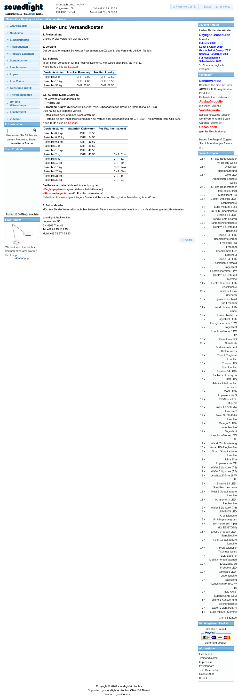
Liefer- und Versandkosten (50, 19)
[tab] (22, 26)
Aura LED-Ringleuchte (223, 447)
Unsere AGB (206, 674)
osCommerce (126, 694)
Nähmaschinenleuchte (223, 222)
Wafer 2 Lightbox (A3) (224, 467)
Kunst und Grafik (21, 87)
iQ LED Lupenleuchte (224, 210)
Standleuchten (19, 60)
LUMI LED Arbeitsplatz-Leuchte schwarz (225, 383)
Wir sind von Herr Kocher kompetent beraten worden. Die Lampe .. (21, 251)
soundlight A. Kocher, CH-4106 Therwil (127, 690)
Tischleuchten (19, 46)
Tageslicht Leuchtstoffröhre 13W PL (224, 435)
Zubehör (15, 119)
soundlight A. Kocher (130, 686)
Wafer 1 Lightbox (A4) (224, 507)
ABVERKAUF (18, 26)
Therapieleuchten (21, 94)
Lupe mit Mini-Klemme (223, 611)
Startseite (12, 19)
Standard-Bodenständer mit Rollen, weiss (226, 347)
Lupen (14, 74)
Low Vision (17, 81)
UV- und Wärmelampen (19, 103)
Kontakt (203, 678)
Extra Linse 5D (228, 339)
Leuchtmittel (18, 112)
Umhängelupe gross (225, 519)
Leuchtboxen (18, 67)
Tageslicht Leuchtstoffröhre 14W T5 (224, 583)
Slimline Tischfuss (226, 315)
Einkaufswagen (208, 153)
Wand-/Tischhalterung (224, 443)
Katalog (26, 19)
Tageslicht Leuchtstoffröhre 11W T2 (224, 331)
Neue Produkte (14, 149)
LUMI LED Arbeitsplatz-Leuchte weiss (225, 178)
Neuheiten (16, 33)
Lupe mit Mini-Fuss (225, 206)
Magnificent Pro (227, 194)
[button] (184, 7)
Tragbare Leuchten (22, 53)
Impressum (205, 662)
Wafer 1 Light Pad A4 (224, 607)
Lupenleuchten (19, 39)
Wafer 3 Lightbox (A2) (224, 471)
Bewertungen (13, 219)
